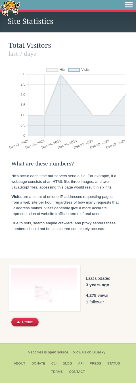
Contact (77, 372)
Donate (38, 363)
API (80, 363)
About (20, 363)
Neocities (35, 352)
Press (95, 363)
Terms (57, 372)
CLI (54, 363)
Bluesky (98, 352)
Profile (25, 322)
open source (58, 352)
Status (113, 363)
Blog (67, 363)
